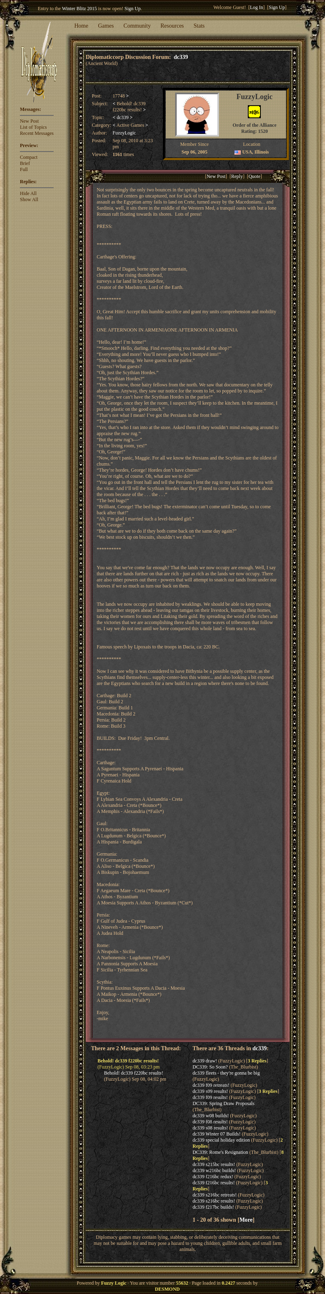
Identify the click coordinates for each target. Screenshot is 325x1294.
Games (106, 26)
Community (137, 26)
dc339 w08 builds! (211, 1115)
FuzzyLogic (124, 133)
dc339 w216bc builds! (214, 1170)
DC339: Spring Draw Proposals (223, 1103)
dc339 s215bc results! (214, 1164)
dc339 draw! (205, 1061)
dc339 (181, 57)
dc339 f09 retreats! (211, 1085)
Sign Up (133, 8)
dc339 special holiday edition (221, 1140)
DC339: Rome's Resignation (220, 1152)
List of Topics (33, 127)
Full (24, 169)
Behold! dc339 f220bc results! (133, 1073)
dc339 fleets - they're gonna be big (226, 1073)
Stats (199, 26)
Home (81, 26)
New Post (29, 121)
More (245, 1219)
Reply (237, 176)
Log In (256, 7)
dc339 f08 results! (210, 1122)
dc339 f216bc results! (214, 1183)
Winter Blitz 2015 (79, 8)
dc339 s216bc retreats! (215, 1195)
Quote (254, 176)
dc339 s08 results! (210, 1128)
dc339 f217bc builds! (213, 1207)
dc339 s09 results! (210, 1091)
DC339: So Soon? (210, 1067)
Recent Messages (37, 133)
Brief (25, 163)
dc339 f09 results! (210, 1097)
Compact (28, 157)
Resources (172, 26)
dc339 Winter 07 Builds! (216, 1134)
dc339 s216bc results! (214, 1201)
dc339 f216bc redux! (213, 1176)
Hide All (28, 193)
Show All (29, 199)
